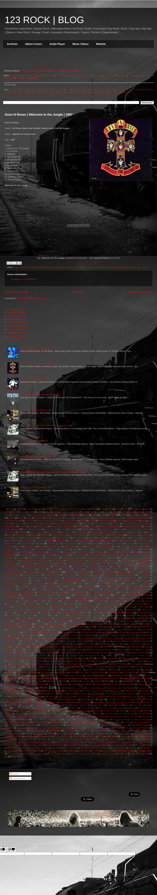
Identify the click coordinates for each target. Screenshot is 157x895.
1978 (81, 90)
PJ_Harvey (99, 672)
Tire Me (24, 731)
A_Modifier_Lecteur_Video (137, 518)
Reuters (82, 684)
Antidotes (81, 526)
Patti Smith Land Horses (143, 667)
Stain (67, 705)
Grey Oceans (93, 595)
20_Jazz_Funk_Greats (38, 515)
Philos (18, 672)
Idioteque (67, 610)
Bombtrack (97, 541)
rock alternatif (63, 688)
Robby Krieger (143, 684)
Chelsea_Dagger (120, 549)
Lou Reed (50, 638)
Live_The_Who (144, 635)
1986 (112, 90)
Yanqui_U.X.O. (108, 751)
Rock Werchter (112, 688)
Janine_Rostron (10, 618)
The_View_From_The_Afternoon (114, 725)
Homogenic (112, 601)
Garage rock (10, 589)
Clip (135, 552)
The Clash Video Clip (92, 714)
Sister (92, 699)
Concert (20, 558)
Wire (38, 751)
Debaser (103, 563)
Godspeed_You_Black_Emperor (102, 592)
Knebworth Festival (144, 627)
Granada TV (42, 595)
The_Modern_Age (57, 722)
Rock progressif (78, 688)
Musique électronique (88, 653)
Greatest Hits (65, 595)
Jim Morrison (31, 621)
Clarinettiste (99, 552)
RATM (107, 681)
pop (148, 672)
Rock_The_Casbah (72, 691)
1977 (74, 90)
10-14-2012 (30, 509)
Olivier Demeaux (119, 664)
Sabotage (29, 694)
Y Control (95, 751)
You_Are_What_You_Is (58, 754)
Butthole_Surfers (105, 546)
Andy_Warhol (10, 526)
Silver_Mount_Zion (69, 699)
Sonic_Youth (85, 702)
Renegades (53, 684)
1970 (36, 90)
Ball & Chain (95, 532)
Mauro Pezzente (104, 644)
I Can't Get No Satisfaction (109, 604)
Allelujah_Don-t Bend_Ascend (66, 523)
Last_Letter (145, 630)
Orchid (86, 667)
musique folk (104, 653)
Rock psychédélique (95, 688)
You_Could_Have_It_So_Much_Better (83, 754)
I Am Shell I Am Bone (89, 604)
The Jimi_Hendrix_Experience (46, 716)
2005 (74, 92)
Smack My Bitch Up (123, 699)
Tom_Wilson (69, 731)
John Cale (40, 624)
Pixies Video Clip (85, 672)
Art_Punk (73, 529)
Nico (83, 658)
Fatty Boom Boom (47, 581)
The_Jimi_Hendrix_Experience (17, 722)
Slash (108, 267)
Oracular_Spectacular (72, 667)
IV (106, 615)
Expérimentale (129, 578)
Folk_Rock (80, 583)
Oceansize (53, 664)
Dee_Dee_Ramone (127, 563)
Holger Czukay (99, 601)
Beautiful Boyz (132, 535)
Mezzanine (23, 647)
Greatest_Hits (80, 595)
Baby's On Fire (52, 532)
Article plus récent (16, 292)
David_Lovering (10, 563)
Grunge (106, 595)
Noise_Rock (139, 661)
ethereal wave (109, 575)
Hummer (42, 604)
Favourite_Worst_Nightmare (69, 581)
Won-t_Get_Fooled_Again (53, 751)
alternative (87, 523)
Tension (8, 713)
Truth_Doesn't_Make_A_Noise (98, 734)
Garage (145, 586)
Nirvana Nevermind (145, 658)
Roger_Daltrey (114, 691)
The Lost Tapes (65, 716)
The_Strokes (30, 725)
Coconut (146, 552)
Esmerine (96, 575)
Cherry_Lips (134, 549)
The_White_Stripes (140, 725)
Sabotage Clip (41, 694)
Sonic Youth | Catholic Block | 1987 (36, 410)
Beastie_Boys (116, 535)
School (92, 694)
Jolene (122, 624)
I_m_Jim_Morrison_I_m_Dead (16, 610)
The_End (36, 719)
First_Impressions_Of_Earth (16, 583)
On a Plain (18, 667)
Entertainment (84, 575)
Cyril (122, 558)
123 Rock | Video (15, 309)
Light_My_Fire (16, 635)
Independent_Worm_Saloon (71, 612)
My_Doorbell (40, 655)
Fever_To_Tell (108, 581)
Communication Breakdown (116, 555)
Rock (43, 687)
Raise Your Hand (25, 681)
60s (47, 518)
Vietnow (124, 736)
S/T (21, 694)
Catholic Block (134, 546)
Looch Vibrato (24, 638)
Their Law (78, 728)
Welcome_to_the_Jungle (136, 267)
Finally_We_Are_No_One (127, 581)
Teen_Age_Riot (134, 711)
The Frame (9, 716)
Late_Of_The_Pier (12, 632)
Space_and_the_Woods (143, 702)
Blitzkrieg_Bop (27, 541)
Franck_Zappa (115, 583)
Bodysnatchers (84, 541)
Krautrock (93, 630)
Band (142, 532)
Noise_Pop (126, 661)
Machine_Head (144, 638)
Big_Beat (101, 538)
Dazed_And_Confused (45, 563)
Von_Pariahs (9, 739)
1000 (40, 509)
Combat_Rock (62, 555)
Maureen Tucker (88, 644)
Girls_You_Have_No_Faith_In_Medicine (19, 592)
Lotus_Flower (38, 638)
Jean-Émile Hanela (143, 618)
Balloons (134, 532)
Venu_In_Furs (77, 736)
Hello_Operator (10, 601)
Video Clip (111, 736)
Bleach (9, 541)
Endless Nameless (52, 575)
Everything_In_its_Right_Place (16, 578)
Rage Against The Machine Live (71, 678)
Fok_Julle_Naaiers (65, 583)
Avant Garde (10, 532)
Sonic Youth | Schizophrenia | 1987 (36, 487)
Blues (50, 540)
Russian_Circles (10, 694)
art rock (63, 529)
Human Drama (31, 604)
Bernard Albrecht (29, 538)
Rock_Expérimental (13, 691)
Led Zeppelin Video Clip (89, 632)
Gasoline (39, 589)
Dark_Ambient (57, 561)
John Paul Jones (74, 624)
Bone (117, 541)
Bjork (120, 538)
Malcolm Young (54, 641)
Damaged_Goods (11, 561)
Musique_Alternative (119, 653)
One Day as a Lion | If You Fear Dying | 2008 (40, 394)
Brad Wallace (25, 543)
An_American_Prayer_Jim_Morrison (136, 523)
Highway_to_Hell (68, 601)
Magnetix (41, 641)
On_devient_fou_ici (32, 667)
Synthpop (131, 708)
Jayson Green (121, 618)
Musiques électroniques (16, 655)
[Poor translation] (11, 849)
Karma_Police (58, 627)
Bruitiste (42, 546)
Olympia (134, 664)
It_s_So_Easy (96, 615)
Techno (122, 711)
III (118, 610)
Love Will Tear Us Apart (89, 638)
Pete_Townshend (110, 670)
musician (63, 653)
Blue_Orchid (39, 541)
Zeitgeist (14, 756)
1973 (55, 90)
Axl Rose (47, 267)
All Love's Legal (32, 523)
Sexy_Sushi (27, 696)
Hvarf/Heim (70, 604)
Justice (47, 627)
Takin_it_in (54, 711)
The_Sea (127, 722)
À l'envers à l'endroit (83, 518)
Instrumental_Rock (144, 612)
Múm (36, 653)
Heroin (39, 601)
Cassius (123, 546)
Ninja (91, 658)
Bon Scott (108, 541)
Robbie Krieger (128, 684)
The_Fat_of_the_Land (85, 719)
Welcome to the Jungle (101, 742)
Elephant (145, 572)
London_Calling (10, 638)
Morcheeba (131, 650)
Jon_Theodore (133, 624)
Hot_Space (148, 601)
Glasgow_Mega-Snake (46, 592)
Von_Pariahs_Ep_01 (24, 739)
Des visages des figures (37, 566)
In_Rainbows (32, 612)
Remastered (40, 684)
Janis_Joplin (107, 618)
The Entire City (143, 714)
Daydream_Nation (26, 563)
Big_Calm (111, 538)
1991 (143, 90)
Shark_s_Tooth (81, 696)
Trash (50, 733)
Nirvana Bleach (112, 658)
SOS (110, 702)
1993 (6, 92)
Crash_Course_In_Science (72, 558)
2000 (43, 92)
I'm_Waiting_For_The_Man (39, 610)
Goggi (122, 592)
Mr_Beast (9, 653)
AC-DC (83, 521)
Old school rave (103, 664)
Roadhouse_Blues (112, 684)
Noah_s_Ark (74, 661)
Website (101, 44)
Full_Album (88, 586)
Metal (14, 647)
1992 (150, 90)
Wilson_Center (28, 751)
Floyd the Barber (38, 583)
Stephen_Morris (97, 705)
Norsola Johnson (18, 664)
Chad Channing (41, 549)
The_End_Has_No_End (51, 719)
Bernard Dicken (46, 538)
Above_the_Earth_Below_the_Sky (49, 521)
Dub (104, 569)
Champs (53, 549)
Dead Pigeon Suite (75, 563)
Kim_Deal (123, 627)
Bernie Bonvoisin (79, 538)
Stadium (59, 705)
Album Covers (33, 44)
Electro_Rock (84, 572)
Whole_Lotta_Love (70, 748)
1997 (24, 92)
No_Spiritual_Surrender (33, 661)
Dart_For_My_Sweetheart (75, 561)
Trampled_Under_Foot (13, 734)
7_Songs (68, 518)
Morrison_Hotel (144, 650)
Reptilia (74, 684)
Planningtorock (114, 672)
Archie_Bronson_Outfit (132, 526)
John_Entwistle (93, 624)
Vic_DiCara (90, 736)
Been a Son (145, 535)
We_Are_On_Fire (11, 742)
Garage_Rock (26, 589)
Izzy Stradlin (99, 267)
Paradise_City (113, 667)
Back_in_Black (81, 532)
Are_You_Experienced (32, 529)
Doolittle (42, 569)
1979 (87, 90)
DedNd (112, 563)
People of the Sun (93, 670)
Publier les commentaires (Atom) (32, 298)
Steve (127, 705)
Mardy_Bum (117, 641)
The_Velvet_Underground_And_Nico (81, 725)
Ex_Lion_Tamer (54, 578)
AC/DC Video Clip (105, 521)
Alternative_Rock (101, 523)
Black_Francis (147, 538)
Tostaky (128, 731)
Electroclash (97, 572)
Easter (131, 569)
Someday (63, 702)
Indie (86, 612)
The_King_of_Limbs (40, 722)
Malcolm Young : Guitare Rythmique (77, 641)
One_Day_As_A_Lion (51, 667)
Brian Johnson (116, 543)
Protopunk (90, 675)
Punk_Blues (147, 675)
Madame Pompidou (12, 641)
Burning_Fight (91, 546)
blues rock (60, 541)
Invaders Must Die (27, 615)
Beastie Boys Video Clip (98, 535)
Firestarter (145, 581)
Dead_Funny (91, 563)
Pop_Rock (9, 675)
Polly (133, 672)
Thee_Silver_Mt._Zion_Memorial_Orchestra (54, 728)
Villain (132, 736)
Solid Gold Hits (51, 702)
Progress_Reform (75, 675)
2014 (130, 92)
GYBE (146, 595)
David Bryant (126, 561)
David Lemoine (142, 560)
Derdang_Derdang (12, 566)
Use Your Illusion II (61, 736)
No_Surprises (52, 661)
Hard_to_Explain (77, 598)
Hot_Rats (137, 601)
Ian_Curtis (56, 610)
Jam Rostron (145, 615)
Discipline (93, 566)
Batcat (10, 535)
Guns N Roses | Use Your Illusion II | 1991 (39, 348)
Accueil (78, 292)
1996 (18, 92)
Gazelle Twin (52, 589)
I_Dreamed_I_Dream (86, 607)
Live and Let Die (50, 635)
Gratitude (53, 595)
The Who (34, 78)
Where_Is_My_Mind (142, 745)
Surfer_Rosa (72, 708)
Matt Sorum (73, 644)
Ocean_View (41, 664)
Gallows (114, 586)
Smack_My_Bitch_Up (141, 699)
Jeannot (8, 621)
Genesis (66, 589)
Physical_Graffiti (30, 672)
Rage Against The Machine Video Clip (103, 678)
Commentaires (17, 778)
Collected (39, 555)
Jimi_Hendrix (63, 621)
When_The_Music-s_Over (97, 745)
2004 (68, 92)
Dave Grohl (113, 561)
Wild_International (119, 748)
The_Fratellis (104, 719)
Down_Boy (66, 569)
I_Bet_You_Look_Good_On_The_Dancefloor (31, 607)
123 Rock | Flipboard (16, 333)
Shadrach (51, 696)
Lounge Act (62, 638)
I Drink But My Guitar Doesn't (133, 604)
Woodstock (70, 751)
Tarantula (96, 711)
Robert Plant (28, 688)
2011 (111, 92)
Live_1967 (63, 635)
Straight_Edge (19, 708)
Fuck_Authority (51, 586)
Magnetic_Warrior (28, 641)
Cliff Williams (124, 552)
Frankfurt (128, 583)
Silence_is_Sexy (53, 699)
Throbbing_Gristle (121, 728)
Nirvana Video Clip (14, 661)
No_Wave (63, 661)
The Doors (97, 75)
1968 (24, 90)
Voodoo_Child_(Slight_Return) (75, 739)
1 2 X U (19, 509)
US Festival (29, 736)
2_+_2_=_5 (23, 515)
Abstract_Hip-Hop (70, 521)
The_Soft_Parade (14, 725)
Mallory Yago (98, 641)
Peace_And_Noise (75, 670)
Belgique (8, 538)
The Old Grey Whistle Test (84, 716)
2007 (86, 92)
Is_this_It (62, 615)
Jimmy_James (115, 621)
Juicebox (38, 627)
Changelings (64, 549)
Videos (80, 71)
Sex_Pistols (15, 696)
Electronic (109, 572)
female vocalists (92, 581)
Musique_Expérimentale (139, 653)
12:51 (47, 509)
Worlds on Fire (83, 751)
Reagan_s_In (145, 681)
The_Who (9, 728)
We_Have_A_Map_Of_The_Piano (67, 742)
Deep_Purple (144, 563)
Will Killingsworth (146, 748)
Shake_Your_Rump (66, 696)
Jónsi (145, 624)
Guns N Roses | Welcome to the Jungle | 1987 (39, 114)
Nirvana (15, 75)
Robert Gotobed (11, 688)
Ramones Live (52, 681)
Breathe (95, 543)
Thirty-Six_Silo (105, 728)
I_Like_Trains (142, 607)
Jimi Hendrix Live (47, 621)
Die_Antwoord (61, 566)
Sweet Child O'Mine (88, 708)
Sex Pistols (147, 75)
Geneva (96, 589)
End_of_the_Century (32, 575)
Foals (50, 583)
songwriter (73, 702)
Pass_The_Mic (126, 667)
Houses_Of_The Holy (15, 604)
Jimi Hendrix (109, 75)
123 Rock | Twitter (15, 319)
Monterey (78, 650)
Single (84, 699)
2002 (55, 92)
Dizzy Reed (127, 566)
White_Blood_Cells (12, 748)
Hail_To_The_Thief (12, 598)
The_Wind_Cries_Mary (25, 728)
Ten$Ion (146, 711)
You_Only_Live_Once (108, 754)
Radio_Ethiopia (35, 678)
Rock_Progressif (53, 691)
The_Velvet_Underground (51, 725)
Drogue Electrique (92, 569)
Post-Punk (21, 675)
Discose (105, 566)
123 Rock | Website (16, 312)
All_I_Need (46, 523)
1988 (125, 90)
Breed (104, 543)
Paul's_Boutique (57, 670)
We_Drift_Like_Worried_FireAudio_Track (36, 742)
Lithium (27, 635)
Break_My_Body (54, 543)
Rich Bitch (98, 684)
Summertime (59, 708)
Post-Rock (35, 675)
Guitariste (118, 595)
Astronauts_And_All (107, 529)
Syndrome (120, 708)
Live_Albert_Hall (88, 635)
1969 (30, 90)
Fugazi (62, 586)
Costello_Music (52, 558)
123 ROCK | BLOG (44, 20)
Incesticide (54, 612)
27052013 (38, 518)
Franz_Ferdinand (142, 583)
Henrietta (30, 601)
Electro (57, 572)
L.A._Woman (119, 630)
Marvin (36, 644)
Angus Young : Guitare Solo (62, 526)
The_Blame (145, 716)
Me (124, 644)
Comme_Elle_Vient (96, 555)
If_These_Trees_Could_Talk (83, 610)
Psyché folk (103, 675)
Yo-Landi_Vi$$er (144, 751)
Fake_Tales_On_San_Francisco (16, 581)
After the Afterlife (133, 521)
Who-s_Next (55, 748)
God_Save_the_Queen (76, 592)
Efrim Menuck (143, 569)
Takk (63, 711)
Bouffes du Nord (11, 543)
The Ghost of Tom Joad (24, 716)
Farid (34, 581)
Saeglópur (62, 694)
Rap (64, 681)
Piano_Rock (45, 672)
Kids (98, 627)
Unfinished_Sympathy (141, 734)
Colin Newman (26, 555)
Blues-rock (72, 541)
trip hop (60, 734)
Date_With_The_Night (96, 561)
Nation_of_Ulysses (92, 655)
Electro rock (70, 572)
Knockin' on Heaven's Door (18, 630)
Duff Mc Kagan (59, 267)
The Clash (49, 75)
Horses (128, 601)
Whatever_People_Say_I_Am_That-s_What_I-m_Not (24, 745)
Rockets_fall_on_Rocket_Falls (94, 691)
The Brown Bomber (73, 714)
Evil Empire (38, 578)
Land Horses (133, 630)
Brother (19, 546)
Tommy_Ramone (84, 731)
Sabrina (53, 694)
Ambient (115, 523)
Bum (81, 546)
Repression (64, 684)
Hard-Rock (90, 598)
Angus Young (42, 526)
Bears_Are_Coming (59, 535)
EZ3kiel (145, 578)
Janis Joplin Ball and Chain (41, 618)
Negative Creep (113, 655)
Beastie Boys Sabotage (77, 535)
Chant (75, 549)
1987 (118, 90)
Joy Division (72, 75)
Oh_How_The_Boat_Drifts (69, 664)
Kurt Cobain (106, 629)
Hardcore (101, 598)
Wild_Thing (133, 748)
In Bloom (10, 612)
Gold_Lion (133, 592)
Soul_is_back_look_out (123, 702)
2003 (61, 92)
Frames (102, 583)
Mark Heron (129, 641)
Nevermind (50, 658)
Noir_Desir (114, 661)
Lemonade (122, 632)
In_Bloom (20, 612)
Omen (9, 667)
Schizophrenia (82, 694)
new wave (62, 658)
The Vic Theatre (133, 716)
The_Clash (9, 719)
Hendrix (21, 601)
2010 (105, 92)
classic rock (111, 552)
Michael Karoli (44, 647)
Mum (29, 653)
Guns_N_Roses (74, 267)
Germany (122, 589)
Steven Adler (118, 267)
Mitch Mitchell (122, 647)
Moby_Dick (9, 650)
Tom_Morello (54, 730)
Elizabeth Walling (12, 575)
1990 (137, 90)
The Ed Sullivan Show (126, 714)
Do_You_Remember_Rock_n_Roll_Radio (20, 569)
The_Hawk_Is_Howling (139, 719)
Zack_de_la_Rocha (139, 753)
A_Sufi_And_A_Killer (13, 521)
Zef (6, 756)
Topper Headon (116, 731)
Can (115, 546)
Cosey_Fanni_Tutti (35, 558)
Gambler (123, 586)
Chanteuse (86, 549)
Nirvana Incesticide (128, 658)
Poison (125, 672)
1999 (37, 92)
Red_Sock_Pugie (25, 684)
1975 (62, 90)
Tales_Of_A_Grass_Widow (79, 711)
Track (148, 731)
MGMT (33, 647)
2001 (49, 92)
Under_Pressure (124, 734)
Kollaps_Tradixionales (58, 630)
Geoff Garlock (108, 589)
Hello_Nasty (145, 598)
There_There (91, 728)
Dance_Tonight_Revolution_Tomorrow (35, 561)
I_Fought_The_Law (125, 607)
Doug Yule (53, 569)
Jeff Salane (18, 621)
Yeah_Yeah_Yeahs (124, 751)
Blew (17, 541)
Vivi (139, 736)
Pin (54, 672)
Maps (108, 641)
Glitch (61, 592)
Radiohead (49, 678)
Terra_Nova (20, 714)
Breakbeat (84, 543)
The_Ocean (90, 722)
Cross (113, 558)
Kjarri (132, 627)
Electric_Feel (31, 572)
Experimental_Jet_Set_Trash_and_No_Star (81, 578)
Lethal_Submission (136, 632)
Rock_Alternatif (128, 688)
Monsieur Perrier (66, 650)
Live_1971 (74, 635)
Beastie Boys (134, 75)
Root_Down (145, 691)
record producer (10, 684)
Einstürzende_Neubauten (14, 572)
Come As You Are (78, 555)
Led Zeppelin (85, 75)
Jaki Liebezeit (131, 615)
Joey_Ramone (143, 621)
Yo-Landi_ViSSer (14, 754)
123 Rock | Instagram (17, 326)
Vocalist (147, 736)
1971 (43, 90)
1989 (131, 90)
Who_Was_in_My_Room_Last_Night (35, 748)
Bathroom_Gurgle (21, 535)
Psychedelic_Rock (120, 675)
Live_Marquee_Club (105, 635)
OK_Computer (88, 664)
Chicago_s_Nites (11, 552)
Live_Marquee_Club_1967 (125, 635)
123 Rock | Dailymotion (17, 322)
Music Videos (81, 44)
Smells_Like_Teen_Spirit (14, 702)
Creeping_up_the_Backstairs (96, 558)
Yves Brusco (123, 754)
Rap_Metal (74, 681)
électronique (134, 572)
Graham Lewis (28, 595)
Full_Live (104, 586)
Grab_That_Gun (11, 595)
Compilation (9, 558)
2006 (80, 92)
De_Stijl (61, 563)
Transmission (38, 734)
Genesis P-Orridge (82, 589)
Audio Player (57, 44)
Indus (104, 612)
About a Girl (29, 521)
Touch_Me (138, 731)
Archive (147, 526)
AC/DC (19, 78)
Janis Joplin (9, 78)
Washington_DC (130, 739)
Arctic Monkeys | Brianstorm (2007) (36, 456)
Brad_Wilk (38, 543)
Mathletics (62, 644)
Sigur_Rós (38, 699)
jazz (131, 618)
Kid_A (90, 627)
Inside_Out (129, 612)
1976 (68, 90)
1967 (18, 90)
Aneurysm (22, 526)
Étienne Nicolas (126, 575)
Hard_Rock (87, 267)
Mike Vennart (109, 647)
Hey (46, 601)
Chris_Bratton (54, 552)
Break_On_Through (70, 543)
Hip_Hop (83, 600)
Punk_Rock (12, 678)
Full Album (72, 586)
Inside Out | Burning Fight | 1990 (34, 379)
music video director (49, 653)
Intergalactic (12, 615)
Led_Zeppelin (107, 632)
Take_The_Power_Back (38, 711)
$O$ (11, 509)
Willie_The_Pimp (13, 751)
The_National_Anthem (75, 722)
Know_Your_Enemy (39, 630)
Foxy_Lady (92, 583)
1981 (99, 90)
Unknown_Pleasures (13, 736)
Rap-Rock (86, 681)
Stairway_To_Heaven (79, 705)
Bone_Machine (127, 541)
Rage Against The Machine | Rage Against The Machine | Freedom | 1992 (53, 472)
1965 (11, 90)
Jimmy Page (99, 621)
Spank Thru (25, 705)
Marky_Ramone (11, 644)
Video (101, 736)
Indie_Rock (95, 612)
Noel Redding (87, 661)
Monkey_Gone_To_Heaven (47, 650)
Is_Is (53, 615)
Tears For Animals (109, 711)
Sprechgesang (39, 705)
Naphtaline (74, 655)
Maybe (117, 644)
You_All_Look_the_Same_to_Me (35, 754)
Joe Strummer (129, 621)
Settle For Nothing (111, 694)
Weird (86, 742)
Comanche (50, 555)
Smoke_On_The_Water (34, 702)
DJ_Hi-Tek (143, 566)
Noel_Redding (101, 661)
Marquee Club (26, 644)
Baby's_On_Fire (66, 532)
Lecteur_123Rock (49, 632)
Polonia (141, 672)
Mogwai (19, 650)
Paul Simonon (42, 670)
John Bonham (25, 624)
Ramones (60, 75)
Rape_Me (97, 681)
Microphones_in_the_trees (90, 647)
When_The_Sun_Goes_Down (121, 745)
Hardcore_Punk (115, 598)
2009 (99, 92)
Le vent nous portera (30, 632)
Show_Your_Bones (12, 699)
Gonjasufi (145, 592)
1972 (49, 90)
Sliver (110, 699)
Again (143, 521)
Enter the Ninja (69, 575)
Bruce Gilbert (29, 546)
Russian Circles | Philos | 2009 (34, 441)
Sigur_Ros (26, 699)
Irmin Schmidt (42, 615)
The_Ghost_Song (120, 719)
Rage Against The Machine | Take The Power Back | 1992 (46, 425)
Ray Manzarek (129, 681)
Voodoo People (41, 739)
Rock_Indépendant (33, 691)
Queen (24, 678)
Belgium (17, 538)
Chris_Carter (68, 552)
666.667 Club (57, 518)
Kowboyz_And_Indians (78, 630)
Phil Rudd (9, 672)
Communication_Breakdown (139, 555)
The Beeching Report (34, 714)
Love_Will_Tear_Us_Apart (110, 638)
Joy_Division (26, 627)
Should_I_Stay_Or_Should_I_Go (137, 696)
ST (51, 705)
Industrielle (116, 612)
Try (113, 734)
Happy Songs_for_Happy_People (36, 598)
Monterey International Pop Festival (100, 650)
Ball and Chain (108, 532)
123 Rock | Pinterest (16, 336)
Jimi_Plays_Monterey (81, 621)
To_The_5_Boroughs (37, 731)
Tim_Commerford (141, 728)
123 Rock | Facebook (17, 316)
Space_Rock (12, 705)
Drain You (78, 569)
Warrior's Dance (114, 739)
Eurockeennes (144, 575)
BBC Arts (45, 535)
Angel (31, 526)
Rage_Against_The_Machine (136, 678)
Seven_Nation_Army (128, 694)
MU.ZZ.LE (19, 653)
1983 (62, 512)
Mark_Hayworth (143, 641)
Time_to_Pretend (11, 731)
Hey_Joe (54, 601)
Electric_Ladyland (45, 572)
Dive (115, 566)
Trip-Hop (70, 733)
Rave (116, 681)
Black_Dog (135, 538)
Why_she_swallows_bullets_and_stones (94, 748)
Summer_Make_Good (44, 708)
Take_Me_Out (22, 711)
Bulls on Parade (70, 546)
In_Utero (44, 612)
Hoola (121, 601)
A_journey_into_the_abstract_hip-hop (108, 518)
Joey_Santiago (10, 624)
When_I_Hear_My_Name (76, 745)
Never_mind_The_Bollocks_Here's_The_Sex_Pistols (24, 658)
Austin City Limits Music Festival (138, 529)
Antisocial (92, 526)
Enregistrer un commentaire (23, 279)
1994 (12, 92)
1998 (30, 92)
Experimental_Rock (110, 578)
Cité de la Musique (83, 552)
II (113, 610)
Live (35, 635)
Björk (126, 538)
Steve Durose (138, 705)
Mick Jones (74, 647)
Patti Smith (121, 75)
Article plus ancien (140, 292)
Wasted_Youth (144, 739)
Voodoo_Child (55, 739)
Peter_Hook (144, 670)
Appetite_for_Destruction (30, 267)
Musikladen (73, 653)
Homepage (26, 71)
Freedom (22, 586)
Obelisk (31, 664)
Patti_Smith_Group (27, 670)
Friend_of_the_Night (35, 586)
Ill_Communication (129, 610)
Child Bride (24, 552)
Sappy (71, 694)
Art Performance (51, 529)
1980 (93, 90)
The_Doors (23, 719)
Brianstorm (130, 543)
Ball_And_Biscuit (122, 532)
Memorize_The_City (135, 644)
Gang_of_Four (134, 586)
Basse (149, 532)
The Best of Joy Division (54, 714)
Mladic (147, 647)
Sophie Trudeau (100, 702)
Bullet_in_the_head (55, 546)
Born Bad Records (143, 541)
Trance (27, 734)
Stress (30, 708)
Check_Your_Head (102, 549)
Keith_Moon (80, 627)
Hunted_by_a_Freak (56, 604)
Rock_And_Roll (143, 688)
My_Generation (57, 655)
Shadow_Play (40, 696)
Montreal (121, 650)
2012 (117, 92)
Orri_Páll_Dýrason (98, 667)
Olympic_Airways (146, 664)
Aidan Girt (18, 523)
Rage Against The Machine (32, 75)
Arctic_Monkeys (12, 529)
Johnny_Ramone (109, 624)
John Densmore (55, 624)
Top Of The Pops (100, 731)
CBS (144, 546)
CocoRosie (10, 555)
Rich (90, 684)
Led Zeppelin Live (69, 632)
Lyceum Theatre (129, 638)
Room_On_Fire (131, 691)
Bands (46, 71)
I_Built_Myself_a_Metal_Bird (63, 607)
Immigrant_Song (146, 610)
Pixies (73, 672)
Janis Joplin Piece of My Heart (66, 618)
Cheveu (145, 549)
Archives (12, 44)
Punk (135, 675)
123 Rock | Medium (16, 329)
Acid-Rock (119, 521)
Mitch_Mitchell (135, 647)
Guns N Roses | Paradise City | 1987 (36, 363)
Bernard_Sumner (63, 538)
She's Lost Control (115, 696)
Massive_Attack (48, 644)
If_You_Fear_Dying (104, 610)
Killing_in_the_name (109, 627)
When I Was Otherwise (54, 745)
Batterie (34, 535)
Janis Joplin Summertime (90, 618)
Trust (26, 78)
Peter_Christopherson (128, 670)
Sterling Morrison (114, 705)
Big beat (91, 538)
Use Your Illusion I (44, 736)
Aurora (120, 529)
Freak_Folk (10, 586)
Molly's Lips (30, 650)
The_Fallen (68, 719)
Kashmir (69, 627)
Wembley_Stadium (142, 742)
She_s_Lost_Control (97, 696)
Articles (14, 774)
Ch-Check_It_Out (25, 549)
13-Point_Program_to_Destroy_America (66, 509)
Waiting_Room (100, 739)
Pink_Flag (62, 672)
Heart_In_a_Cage (130, 598)
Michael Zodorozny (60, 647)
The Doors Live (109, 714)
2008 (93, 92)
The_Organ (102, 722)
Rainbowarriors (10, 681)
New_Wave (73, 658)
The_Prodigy (115, 722)
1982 (106, 90)
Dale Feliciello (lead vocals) (138, 558)
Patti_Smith (12, 670)
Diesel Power (79, 566)
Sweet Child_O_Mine (106, 708)
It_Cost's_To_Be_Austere (78, 615)
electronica (122, 572)
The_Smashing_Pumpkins (142, 722)
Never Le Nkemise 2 (137, 655)
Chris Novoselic (38, 552)
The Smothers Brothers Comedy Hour (110, 716)
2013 (124, 92)
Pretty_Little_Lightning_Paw (55, 675)
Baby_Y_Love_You (37, 532)
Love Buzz (73, 638)
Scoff (100, 694)
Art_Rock (86, 529)
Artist (95, 529)
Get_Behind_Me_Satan (139, 589)
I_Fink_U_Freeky (106, 607)
